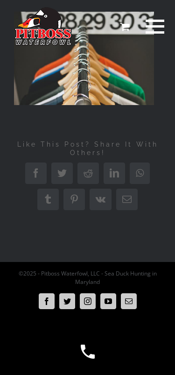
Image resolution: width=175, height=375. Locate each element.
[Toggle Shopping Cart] (124, 26)
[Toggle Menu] (153, 27)
